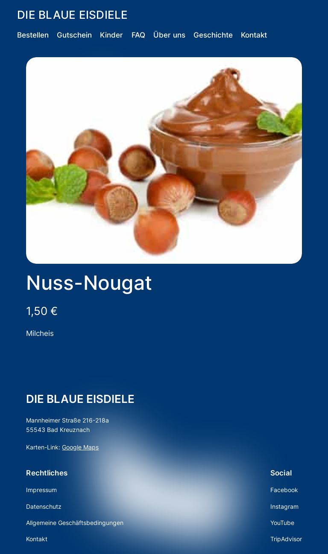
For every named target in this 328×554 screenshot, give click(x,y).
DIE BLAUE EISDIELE (72, 14)
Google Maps (80, 447)
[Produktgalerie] (164, 160)
